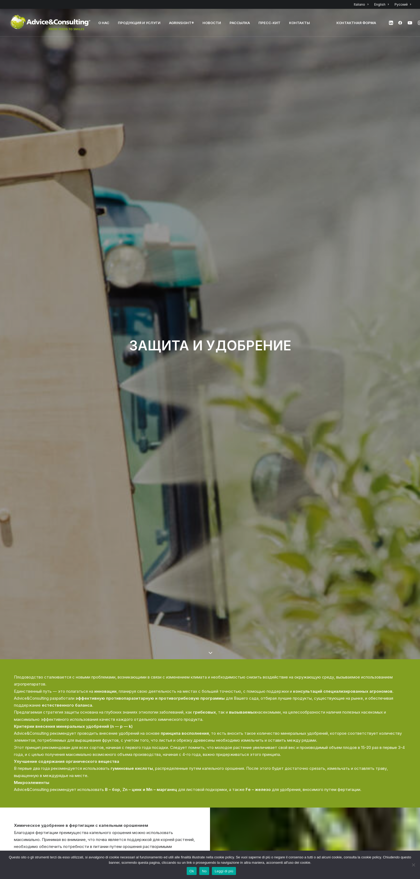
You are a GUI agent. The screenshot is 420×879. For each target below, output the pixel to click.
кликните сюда (327, 712)
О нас (103, 23)
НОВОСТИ (211, 23)
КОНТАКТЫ (299, 23)
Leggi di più (224, 871)
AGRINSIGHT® (181, 23)
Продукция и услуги (139, 23)
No (204, 871)
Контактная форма (356, 23)
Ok (191, 871)
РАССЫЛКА (240, 23)
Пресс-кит (269, 23)
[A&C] (50, 23)
